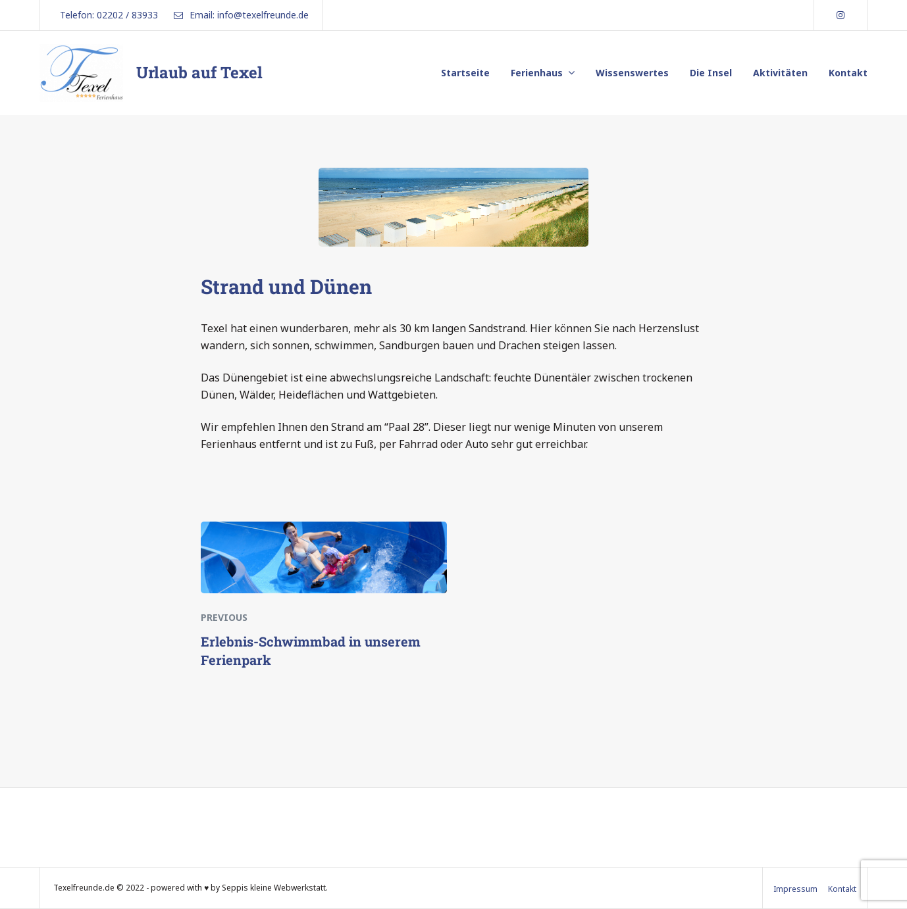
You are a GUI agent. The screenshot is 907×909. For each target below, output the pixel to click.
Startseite (465, 72)
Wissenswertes (632, 72)
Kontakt (848, 72)
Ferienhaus (537, 72)
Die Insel (711, 72)
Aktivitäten (780, 72)
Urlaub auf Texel (199, 72)
